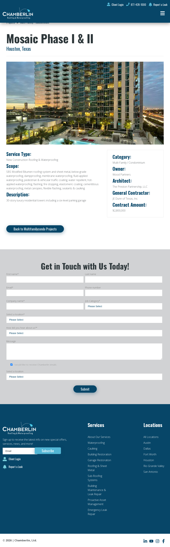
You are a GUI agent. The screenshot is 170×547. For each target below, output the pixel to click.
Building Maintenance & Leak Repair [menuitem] (97, 490)
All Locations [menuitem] (151, 437)
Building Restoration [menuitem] (99, 454)
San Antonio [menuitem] (150, 472)
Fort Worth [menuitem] (149, 454)
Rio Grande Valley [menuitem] (153, 466)
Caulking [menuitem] (92, 448)
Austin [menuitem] (147, 443)
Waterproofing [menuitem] (96, 443)
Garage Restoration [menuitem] (99, 460)
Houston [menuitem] (148, 460)
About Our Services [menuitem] (99, 437)
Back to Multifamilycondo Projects (35, 228)
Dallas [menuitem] (147, 448)
